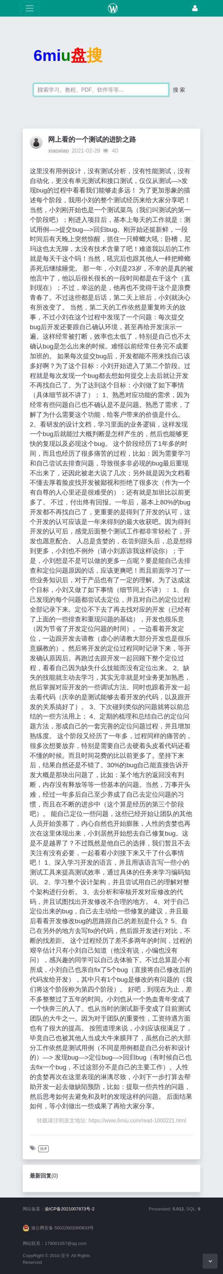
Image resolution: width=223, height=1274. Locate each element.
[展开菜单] (29, 8)
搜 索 (179, 90)
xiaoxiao (58, 150)
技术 (43, 1149)
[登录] (195, 8)
